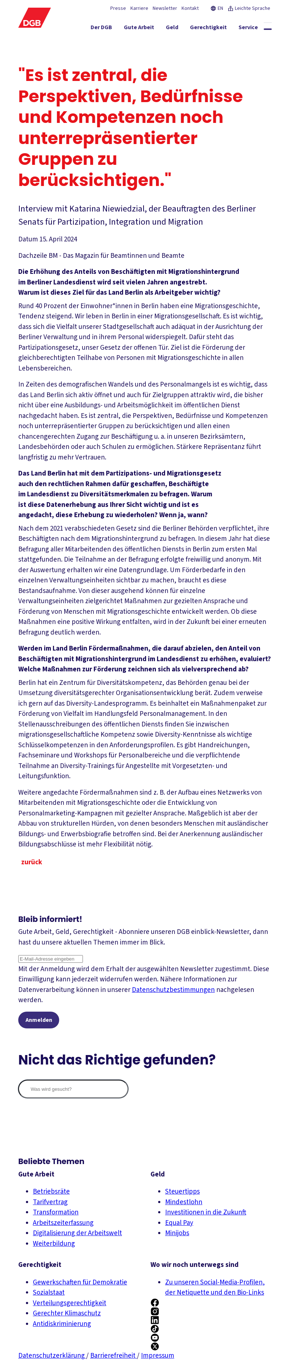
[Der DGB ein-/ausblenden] (68, 28)
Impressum (157, 1356)
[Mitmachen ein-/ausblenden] (251, 28)
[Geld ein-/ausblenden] (139, 28)
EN (216, 8)
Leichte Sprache (249, 8)
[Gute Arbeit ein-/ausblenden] (106, 28)
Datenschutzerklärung (52, 1356)
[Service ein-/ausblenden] (214, 28)
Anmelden (39, 1020)
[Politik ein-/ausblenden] (257, 42)
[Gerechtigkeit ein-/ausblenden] (175, 28)
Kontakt (190, 8)
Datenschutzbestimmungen (173, 990)
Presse (118, 8)
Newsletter (165, 8)
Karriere (139, 8)
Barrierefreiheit (113, 1356)
